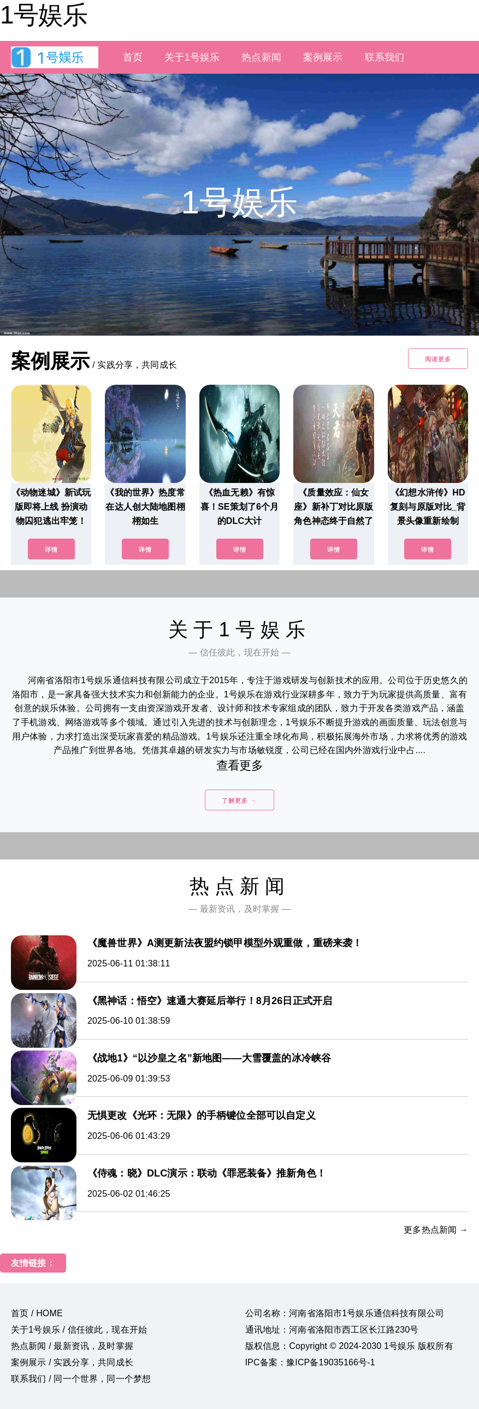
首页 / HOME (37, 1313)
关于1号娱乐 (192, 57)
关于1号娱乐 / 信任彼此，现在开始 (79, 1329)
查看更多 (239, 765)
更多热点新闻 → (436, 1229)
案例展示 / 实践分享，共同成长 (72, 1362)
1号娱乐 (43, 15)
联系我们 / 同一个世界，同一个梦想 (81, 1378)
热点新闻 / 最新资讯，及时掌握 (72, 1346)
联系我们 (385, 57)
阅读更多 (438, 359)
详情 (51, 549)
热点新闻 (261, 57)
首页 (133, 57)
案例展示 (323, 57)
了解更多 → (239, 800)
